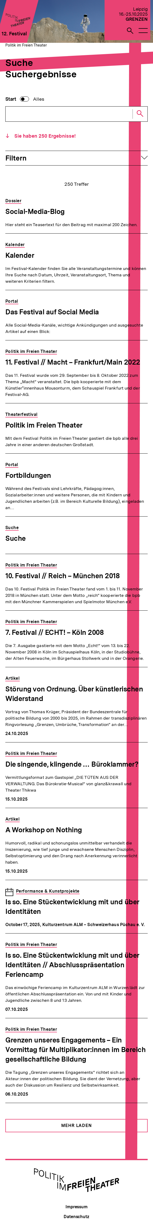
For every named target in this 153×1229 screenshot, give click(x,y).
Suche (15, 538)
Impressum (76, 1206)
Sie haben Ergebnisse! (44, 136)
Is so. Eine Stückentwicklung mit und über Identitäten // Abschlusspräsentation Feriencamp (72, 964)
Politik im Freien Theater (26, 45)
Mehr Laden (76, 1125)
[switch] (24, 99)
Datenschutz (76, 1216)
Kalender (19, 255)
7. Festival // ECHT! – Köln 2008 (54, 632)
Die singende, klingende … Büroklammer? (71, 764)
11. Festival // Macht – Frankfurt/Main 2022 (72, 362)
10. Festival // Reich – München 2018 (62, 576)
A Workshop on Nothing (43, 830)
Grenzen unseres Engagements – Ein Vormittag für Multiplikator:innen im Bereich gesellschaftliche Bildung (75, 1049)
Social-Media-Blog (35, 211)
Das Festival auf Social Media (52, 312)
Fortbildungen (28, 475)
